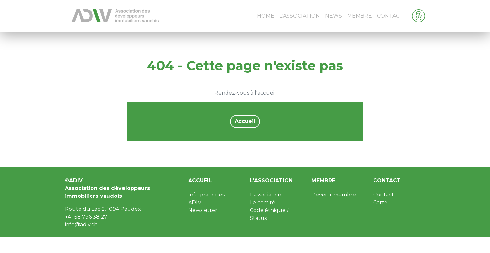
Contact (390, 16)
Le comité (262, 202)
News (333, 16)
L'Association (299, 16)
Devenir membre (334, 195)
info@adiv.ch (81, 224)
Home (265, 16)
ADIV (194, 202)
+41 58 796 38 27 (86, 217)
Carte (380, 202)
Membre (359, 16)
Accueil (245, 121)
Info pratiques (206, 195)
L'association (271, 180)
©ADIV (74, 180)
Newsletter (202, 210)
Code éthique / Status (269, 214)
